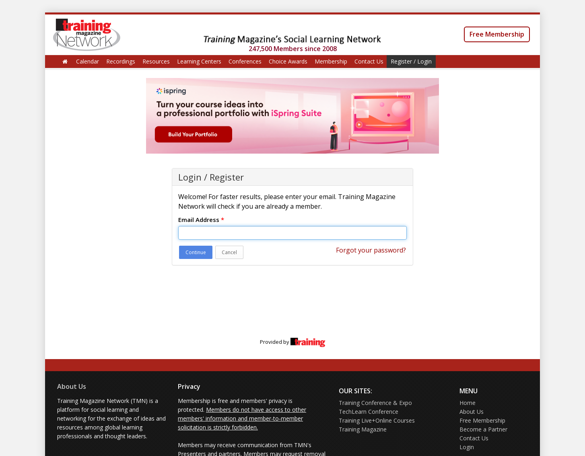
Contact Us (368, 61)
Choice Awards (288, 61)
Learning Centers (199, 61)
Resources (156, 61)
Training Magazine (363, 429)
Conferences (245, 61)
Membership (331, 61)
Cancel (229, 252)
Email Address (201, 220)
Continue (195, 252)
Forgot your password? (371, 250)
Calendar (87, 61)
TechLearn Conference (368, 411)
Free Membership (497, 34)
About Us (71, 386)
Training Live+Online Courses (377, 420)
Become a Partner (483, 429)
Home (467, 403)
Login (466, 447)
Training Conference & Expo (375, 403)
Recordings (120, 61)
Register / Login (411, 61)
